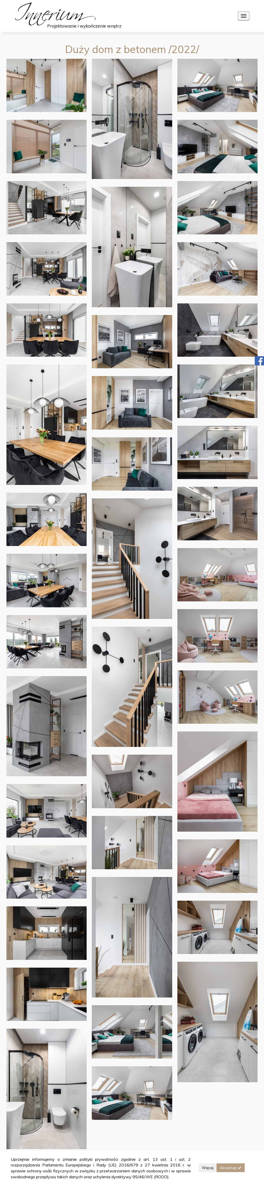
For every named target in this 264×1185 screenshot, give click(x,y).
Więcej (207, 1167)
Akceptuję (230, 1167)
